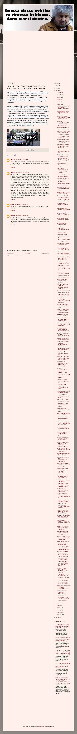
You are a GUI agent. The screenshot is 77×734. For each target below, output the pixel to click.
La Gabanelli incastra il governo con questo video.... (62, 405)
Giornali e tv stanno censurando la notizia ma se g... (63, 410)
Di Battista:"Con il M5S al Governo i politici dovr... (63, 400)
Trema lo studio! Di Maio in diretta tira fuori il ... (63, 480)
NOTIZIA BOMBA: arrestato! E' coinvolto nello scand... (62, 205)
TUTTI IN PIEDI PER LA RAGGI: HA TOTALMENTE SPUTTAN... (63, 593)
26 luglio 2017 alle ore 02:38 (22, 172)
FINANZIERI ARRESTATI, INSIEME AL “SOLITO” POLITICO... (63, 376)
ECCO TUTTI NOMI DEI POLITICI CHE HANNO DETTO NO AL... (63, 141)
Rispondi (12, 167)
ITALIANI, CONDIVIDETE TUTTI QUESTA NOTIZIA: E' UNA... (63, 258)
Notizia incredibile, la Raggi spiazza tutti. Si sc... (63, 414)
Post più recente (10, 253)
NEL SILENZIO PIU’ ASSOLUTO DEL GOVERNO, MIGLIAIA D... (63, 495)
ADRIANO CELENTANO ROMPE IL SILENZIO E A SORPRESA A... (63, 543)
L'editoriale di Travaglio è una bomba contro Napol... (63, 254)
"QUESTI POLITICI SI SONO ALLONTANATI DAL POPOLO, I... (63, 512)
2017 (57, 90)
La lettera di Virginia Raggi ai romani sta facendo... (63, 200)
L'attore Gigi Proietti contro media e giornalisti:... (63, 240)
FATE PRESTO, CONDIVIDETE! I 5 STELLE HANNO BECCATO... (62, 170)
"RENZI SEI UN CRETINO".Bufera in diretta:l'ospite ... (62, 490)
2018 (57, 88)
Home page (27, 253)
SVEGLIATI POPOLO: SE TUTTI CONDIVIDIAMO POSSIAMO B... (63, 459)
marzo (58, 610)
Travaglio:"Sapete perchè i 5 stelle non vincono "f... (63, 392)
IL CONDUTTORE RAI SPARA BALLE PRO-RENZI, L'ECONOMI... (63, 553)
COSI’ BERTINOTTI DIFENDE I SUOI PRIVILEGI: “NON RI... (63, 329)
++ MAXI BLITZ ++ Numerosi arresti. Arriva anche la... (63, 396)
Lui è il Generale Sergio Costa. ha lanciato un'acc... (63, 262)
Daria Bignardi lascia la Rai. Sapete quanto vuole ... (63, 291)
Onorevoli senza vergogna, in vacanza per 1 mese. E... (63, 244)
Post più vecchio (45, 253)
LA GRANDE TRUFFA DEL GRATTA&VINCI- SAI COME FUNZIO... (63, 582)
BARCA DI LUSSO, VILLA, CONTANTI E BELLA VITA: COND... (63, 215)
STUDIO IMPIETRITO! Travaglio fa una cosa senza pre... (62, 418)
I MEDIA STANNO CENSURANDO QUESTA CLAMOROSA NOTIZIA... (63, 505)
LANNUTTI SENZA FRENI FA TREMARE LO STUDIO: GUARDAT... (63, 107)
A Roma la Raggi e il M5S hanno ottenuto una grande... (63, 433)
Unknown (12, 159)
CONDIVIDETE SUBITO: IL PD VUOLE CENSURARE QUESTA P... (63, 267)
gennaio (59, 614)
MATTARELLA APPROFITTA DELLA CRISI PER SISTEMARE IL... (63, 522)
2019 (57, 85)
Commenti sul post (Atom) (18, 255)
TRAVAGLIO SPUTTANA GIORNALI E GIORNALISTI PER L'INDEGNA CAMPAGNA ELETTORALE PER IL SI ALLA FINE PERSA (63, 680)
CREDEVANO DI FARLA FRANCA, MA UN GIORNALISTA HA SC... (63, 548)
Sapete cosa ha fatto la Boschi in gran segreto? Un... (63, 160)
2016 (57, 617)
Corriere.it (30, 125)
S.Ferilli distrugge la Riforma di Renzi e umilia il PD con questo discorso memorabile (63, 639)
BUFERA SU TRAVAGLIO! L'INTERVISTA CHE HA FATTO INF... (63, 324)
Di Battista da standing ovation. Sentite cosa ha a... (63, 236)
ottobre (59, 97)
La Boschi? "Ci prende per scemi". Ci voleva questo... (63, 276)
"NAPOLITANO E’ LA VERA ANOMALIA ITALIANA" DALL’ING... (62, 470)
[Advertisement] (20, 42)
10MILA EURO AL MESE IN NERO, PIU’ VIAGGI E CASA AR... (63, 136)
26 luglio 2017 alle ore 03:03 (21, 204)
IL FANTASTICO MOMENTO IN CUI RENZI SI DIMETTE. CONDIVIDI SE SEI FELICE (63, 626)
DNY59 (42, 726)
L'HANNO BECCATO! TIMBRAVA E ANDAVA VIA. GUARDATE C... (63, 210)
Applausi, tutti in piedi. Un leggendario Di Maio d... (63, 339)
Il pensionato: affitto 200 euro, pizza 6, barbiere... (63, 196)
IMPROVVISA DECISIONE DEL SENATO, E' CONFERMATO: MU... (63, 587)
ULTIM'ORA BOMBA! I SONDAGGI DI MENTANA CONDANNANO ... (63, 444)
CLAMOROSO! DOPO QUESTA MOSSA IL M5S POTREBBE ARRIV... (62, 563)
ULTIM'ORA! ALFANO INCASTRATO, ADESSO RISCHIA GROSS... (63, 118)
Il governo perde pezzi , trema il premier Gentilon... (62, 281)
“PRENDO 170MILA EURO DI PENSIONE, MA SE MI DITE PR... (63, 146)
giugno (59, 603)
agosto (58, 101)
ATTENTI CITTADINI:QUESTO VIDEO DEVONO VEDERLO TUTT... (63, 123)
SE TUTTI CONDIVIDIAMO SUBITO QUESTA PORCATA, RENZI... (62, 370)
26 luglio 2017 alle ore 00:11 (22, 159)
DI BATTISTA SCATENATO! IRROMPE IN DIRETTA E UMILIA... (63, 300)
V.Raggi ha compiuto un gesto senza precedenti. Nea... (63, 306)
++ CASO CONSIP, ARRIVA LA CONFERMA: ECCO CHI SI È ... (62, 386)
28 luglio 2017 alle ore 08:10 (22, 215)
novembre (59, 94)
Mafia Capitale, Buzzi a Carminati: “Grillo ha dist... (62, 353)
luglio (58, 104)
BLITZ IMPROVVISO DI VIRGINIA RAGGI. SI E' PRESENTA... (63, 465)
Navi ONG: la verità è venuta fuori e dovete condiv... (63, 132)
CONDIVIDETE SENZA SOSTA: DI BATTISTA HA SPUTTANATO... (63, 485)
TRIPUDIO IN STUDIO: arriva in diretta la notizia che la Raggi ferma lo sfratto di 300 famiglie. (63, 652)
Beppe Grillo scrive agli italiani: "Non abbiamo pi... (63, 220)
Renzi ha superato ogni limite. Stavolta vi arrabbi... (62, 225)
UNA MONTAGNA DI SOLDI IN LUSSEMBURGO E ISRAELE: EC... (62, 286)
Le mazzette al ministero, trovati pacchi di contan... (63, 272)
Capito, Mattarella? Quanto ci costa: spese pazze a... (63, 295)
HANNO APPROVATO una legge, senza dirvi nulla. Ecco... (63, 189)
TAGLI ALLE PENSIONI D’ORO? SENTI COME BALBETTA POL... (63, 358)
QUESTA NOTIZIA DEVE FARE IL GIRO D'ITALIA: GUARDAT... (63, 335)
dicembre (59, 92)
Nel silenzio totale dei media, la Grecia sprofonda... (63, 193)
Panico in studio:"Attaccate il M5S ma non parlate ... (63, 349)
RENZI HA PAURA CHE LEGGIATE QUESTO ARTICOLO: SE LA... (63, 311)
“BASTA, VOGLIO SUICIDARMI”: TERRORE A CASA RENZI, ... (62, 570)
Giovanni (12, 215)
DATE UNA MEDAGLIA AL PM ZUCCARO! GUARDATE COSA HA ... (63, 249)
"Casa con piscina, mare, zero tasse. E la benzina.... (63, 315)
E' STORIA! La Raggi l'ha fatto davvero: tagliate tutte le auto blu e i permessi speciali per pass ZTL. (63, 665)
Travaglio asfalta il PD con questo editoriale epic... (63, 500)
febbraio (59, 612)
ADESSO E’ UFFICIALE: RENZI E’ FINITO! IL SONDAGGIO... (63, 528)
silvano (12, 204)
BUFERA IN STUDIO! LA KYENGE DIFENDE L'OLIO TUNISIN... (63, 517)
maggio (59, 605)
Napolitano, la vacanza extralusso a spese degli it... (63, 381)
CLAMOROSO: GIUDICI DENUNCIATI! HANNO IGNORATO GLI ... (63, 599)
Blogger (52, 726)
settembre (59, 99)
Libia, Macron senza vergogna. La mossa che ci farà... (63, 151)
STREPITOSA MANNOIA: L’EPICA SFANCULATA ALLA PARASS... (63, 423)
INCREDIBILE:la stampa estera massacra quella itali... (63, 113)
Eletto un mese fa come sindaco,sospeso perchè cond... (63, 428)
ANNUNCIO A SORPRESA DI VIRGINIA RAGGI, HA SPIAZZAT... (63, 538)
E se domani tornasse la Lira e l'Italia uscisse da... (63, 155)
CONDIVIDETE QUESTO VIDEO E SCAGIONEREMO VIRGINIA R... (63, 344)
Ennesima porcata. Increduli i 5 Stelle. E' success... (63, 184)
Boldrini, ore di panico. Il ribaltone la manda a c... (63, 128)
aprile (58, 607)
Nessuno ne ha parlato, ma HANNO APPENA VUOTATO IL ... (63, 180)
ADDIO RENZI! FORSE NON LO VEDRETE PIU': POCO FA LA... (63, 533)
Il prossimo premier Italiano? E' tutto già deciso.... (63, 454)
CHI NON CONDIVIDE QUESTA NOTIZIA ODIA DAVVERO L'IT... (63, 558)
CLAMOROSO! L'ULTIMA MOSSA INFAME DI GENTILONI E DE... (63, 476)
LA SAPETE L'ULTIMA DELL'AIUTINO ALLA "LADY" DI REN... (63, 439)
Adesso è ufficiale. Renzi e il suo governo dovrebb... (63, 175)
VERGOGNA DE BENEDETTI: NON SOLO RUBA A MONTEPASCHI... (62, 364)
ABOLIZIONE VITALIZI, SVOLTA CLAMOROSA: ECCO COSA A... (63, 450)
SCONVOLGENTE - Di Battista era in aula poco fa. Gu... (63, 165)
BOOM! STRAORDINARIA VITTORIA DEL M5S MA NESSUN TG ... (63, 319)
